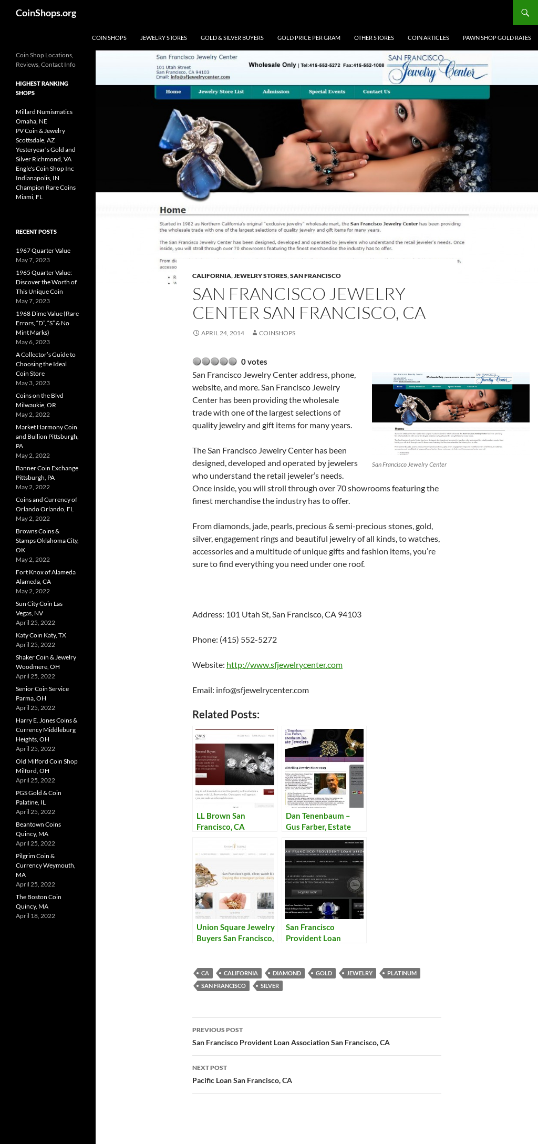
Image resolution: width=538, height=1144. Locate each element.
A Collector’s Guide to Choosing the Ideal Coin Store (46, 364)
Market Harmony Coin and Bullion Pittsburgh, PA (47, 436)
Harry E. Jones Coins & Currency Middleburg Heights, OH (46, 729)
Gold (324, 973)
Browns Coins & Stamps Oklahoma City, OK (47, 540)
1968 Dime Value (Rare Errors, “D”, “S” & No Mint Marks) (47, 323)
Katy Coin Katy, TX (41, 635)
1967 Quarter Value (43, 250)
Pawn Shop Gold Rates (497, 37)
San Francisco (315, 276)
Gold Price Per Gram (308, 37)
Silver (270, 985)
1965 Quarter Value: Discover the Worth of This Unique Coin (46, 282)
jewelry (360, 973)
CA (205, 973)
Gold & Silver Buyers (232, 37)
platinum (402, 973)
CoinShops (277, 333)
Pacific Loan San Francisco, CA (316, 1073)
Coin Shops (109, 37)
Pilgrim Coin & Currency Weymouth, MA (46, 865)
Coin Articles (428, 37)
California (211, 276)
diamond (287, 973)
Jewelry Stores (163, 37)
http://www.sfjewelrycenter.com (284, 664)
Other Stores (374, 37)
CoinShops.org (46, 12)
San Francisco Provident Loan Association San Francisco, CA (316, 1035)
